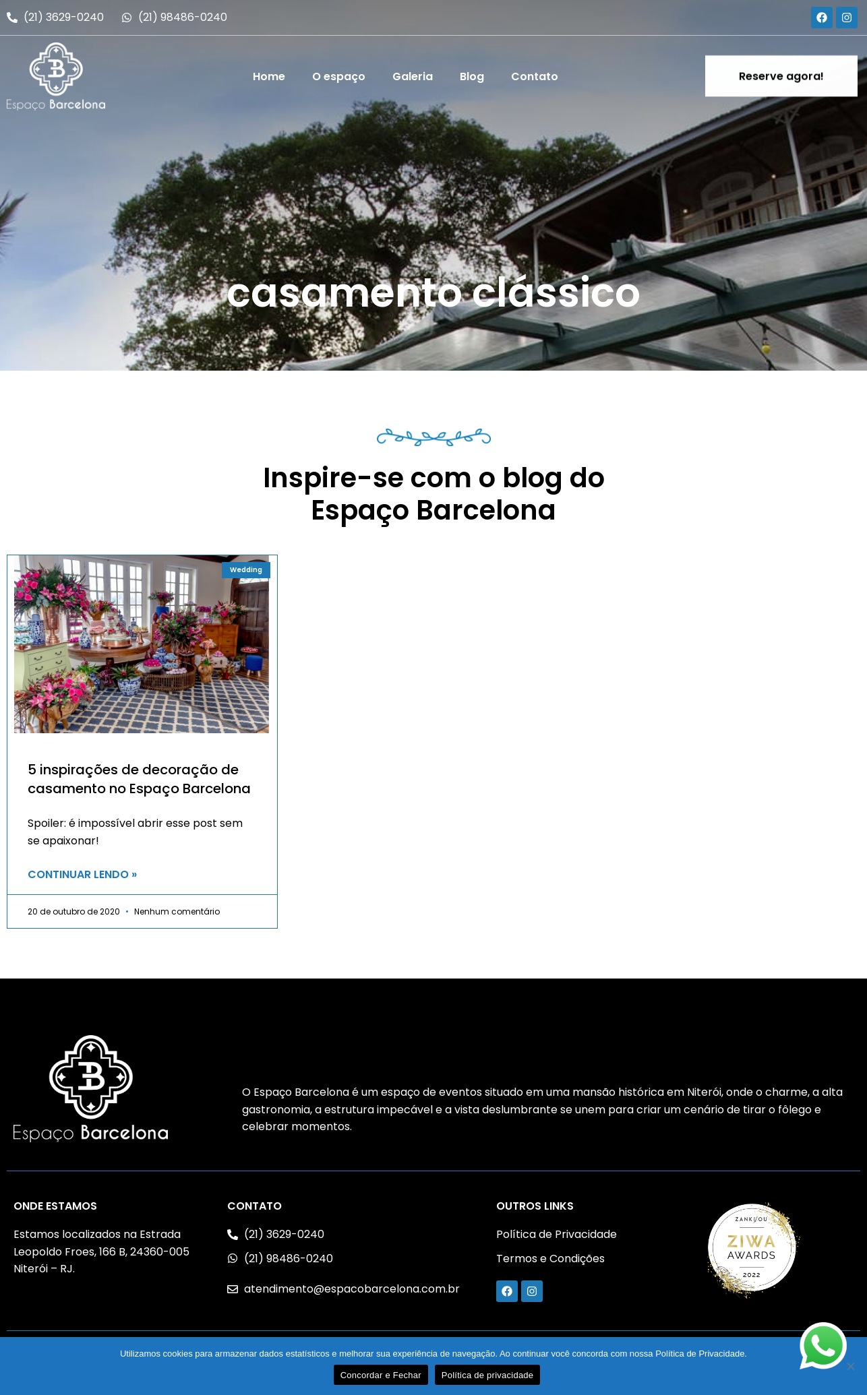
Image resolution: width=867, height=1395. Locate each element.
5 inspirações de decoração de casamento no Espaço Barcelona (139, 779)
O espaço (338, 76)
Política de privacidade (488, 1375)
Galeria (412, 76)
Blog (472, 76)
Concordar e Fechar (380, 1375)
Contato (534, 76)
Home (269, 76)
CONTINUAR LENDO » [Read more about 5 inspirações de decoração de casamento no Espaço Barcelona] (82, 874)
